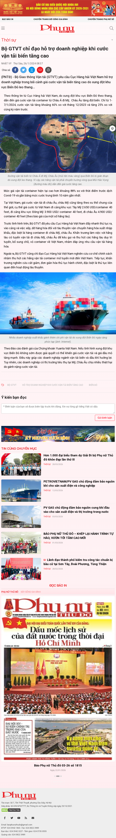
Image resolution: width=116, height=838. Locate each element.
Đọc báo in (7, 19)
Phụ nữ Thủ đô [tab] (9, 592)
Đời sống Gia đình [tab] (31, 592)
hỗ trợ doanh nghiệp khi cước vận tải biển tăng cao (52, 385)
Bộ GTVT (11, 385)
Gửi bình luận (105, 417)
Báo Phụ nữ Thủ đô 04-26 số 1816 (58, 765)
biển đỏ (93, 385)
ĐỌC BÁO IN (58, 585)
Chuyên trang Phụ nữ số (101, 19)
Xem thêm (58, 781)
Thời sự (8, 40)
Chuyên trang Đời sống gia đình (51, 19)
